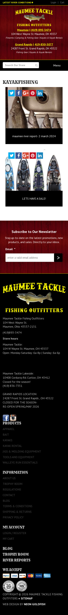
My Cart (8, 538)
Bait (6, 434)
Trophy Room (12, 484)
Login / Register (14, 533)
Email (10, 249)
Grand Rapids (23, 44)
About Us (9, 478)
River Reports (16, 560)
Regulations (12, 489)
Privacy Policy (13, 517)
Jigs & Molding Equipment (22, 451)
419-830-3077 (44, 44)
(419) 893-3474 (41, 30)
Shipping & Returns (17, 511)
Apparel (9, 429)
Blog (6, 500)
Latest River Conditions (17, 2)
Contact (9, 495)
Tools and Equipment (18, 457)
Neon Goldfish (34, 604)
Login (53, 2)
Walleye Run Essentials (20, 462)
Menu (57, 65)
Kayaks (7, 440)
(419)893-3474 (12, 332)
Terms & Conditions (17, 506)
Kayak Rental (12, 446)
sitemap (27, 598)
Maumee (23, 30)
